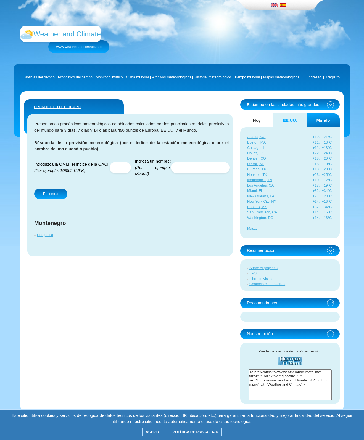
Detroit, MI (255, 164)
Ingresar (314, 77)
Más (250, 228)
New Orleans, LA (260, 196)
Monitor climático (109, 77)
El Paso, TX (256, 169)
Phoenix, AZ (257, 207)
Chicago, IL (256, 147)
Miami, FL (255, 191)
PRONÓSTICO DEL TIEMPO (57, 107)
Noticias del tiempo (39, 77)
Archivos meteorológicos (171, 77)
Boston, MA (256, 142)
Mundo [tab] (323, 120)
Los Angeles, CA (260, 185)
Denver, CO (256, 158)
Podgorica (45, 235)
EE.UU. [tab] (290, 120)
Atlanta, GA (256, 137)
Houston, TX (257, 175)
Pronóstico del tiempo (75, 77)
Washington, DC (260, 218)
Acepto (153, 432)
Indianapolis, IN (259, 180)
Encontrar (51, 194)
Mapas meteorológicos (281, 77)
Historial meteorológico (212, 77)
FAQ (253, 273)
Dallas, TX (255, 153)
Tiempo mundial (247, 77)
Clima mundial (137, 77)
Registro (333, 77)
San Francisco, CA (262, 212)
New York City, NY (261, 201)
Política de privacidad (195, 432)
